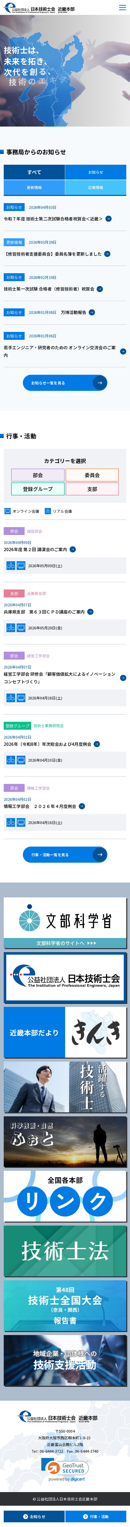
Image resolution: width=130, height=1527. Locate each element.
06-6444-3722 (51, 1451)
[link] (65, 1469)
